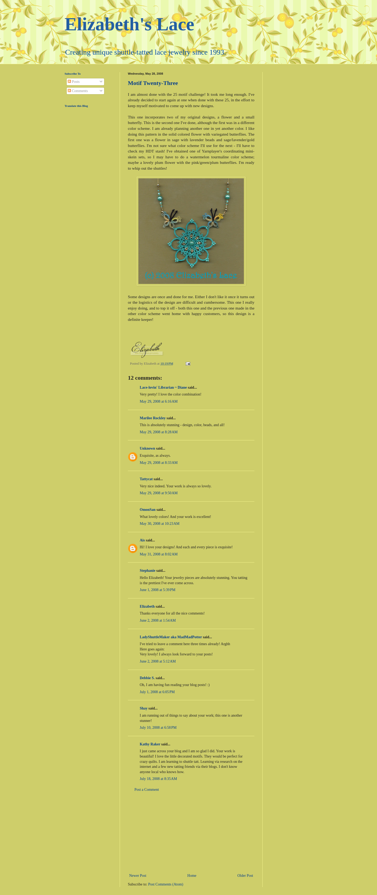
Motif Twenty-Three (153, 83)
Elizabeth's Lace (129, 24)
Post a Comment (146, 790)
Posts (74, 82)
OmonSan (148, 510)
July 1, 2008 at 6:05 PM (157, 692)
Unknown (147, 448)
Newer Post (137, 876)
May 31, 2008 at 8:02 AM (159, 554)
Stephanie (147, 571)
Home (191, 876)
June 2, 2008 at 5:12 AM (158, 661)
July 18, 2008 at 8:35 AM (158, 779)
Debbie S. (147, 678)
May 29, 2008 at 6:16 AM (159, 401)
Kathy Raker (150, 744)
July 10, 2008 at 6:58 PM (158, 728)
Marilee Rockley (153, 418)
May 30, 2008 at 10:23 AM (160, 524)
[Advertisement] (191, 833)
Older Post (245, 876)
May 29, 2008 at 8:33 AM (159, 463)
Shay (144, 708)
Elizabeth (147, 606)
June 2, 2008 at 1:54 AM (158, 620)
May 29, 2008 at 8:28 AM (159, 432)
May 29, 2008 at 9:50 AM (159, 493)
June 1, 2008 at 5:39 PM (157, 590)
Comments (78, 91)
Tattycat (146, 479)
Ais (142, 540)
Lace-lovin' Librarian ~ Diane (163, 387)
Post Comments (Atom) (165, 884)
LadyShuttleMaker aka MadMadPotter (171, 637)
